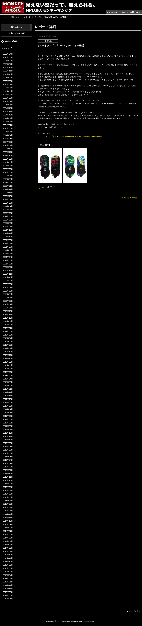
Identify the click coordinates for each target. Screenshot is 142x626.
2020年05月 (8, 294)
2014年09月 (8, 524)
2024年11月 (8, 111)
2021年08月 (8, 243)
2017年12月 (8, 392)
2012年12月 (8, 585)
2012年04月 (8, 599)
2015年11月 (8, 477)
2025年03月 (8, 98)
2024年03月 (8, 138)
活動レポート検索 (17, 33)
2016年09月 (8, 443)
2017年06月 (8, 413)
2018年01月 (8, 389)
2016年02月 (8, 467)
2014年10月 (8, 521)
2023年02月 (8, 182)
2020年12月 (8, 270)
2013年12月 (8, 555)
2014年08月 (8, 528)
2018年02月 (8, 386)
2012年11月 (8, 589)
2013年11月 (8, 558)
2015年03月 (8, 504)
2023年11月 (8, 152)
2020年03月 (8, 301)
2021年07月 (8, 247)
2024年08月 (8, 122)
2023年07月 (8, 165)
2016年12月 (8, 433)
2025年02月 (8, 101)
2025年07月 (8, 84)
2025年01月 (8, 105)
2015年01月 (8, 511)
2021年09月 (8, 240)
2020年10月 (8, 277)
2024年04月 (8, 135)
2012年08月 (8, 592)
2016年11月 (8, 436)
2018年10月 (8, 358)
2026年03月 (8, 57)
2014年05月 (8, 538)
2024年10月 (8, 115)
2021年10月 (8, 237)
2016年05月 (8, 457)
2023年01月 (8, 186)
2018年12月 (8, 352)
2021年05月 (8, 253)
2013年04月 (8, 575)
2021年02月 (8, 264)
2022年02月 (8, 223)
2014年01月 (8, 551)
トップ (6, 17)
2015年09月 (8, 484)
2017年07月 (8, 409)
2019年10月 (8, 318)
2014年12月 (8, 514)
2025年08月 (8, 81)
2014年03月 (8, 545)
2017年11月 (8, 396)
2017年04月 (8, 419)
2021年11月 (8, 233)
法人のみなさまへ (113, 12)
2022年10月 (8, 196)
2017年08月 (8, 406)
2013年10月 (8, 561)
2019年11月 (8, 314)
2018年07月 (8, 369)
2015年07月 (8, 490)
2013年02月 (8, 578)
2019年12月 (8, 311)
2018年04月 (8, 379)
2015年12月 (8, 474)
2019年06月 (8, 331)
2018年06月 (8, 372)
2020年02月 (8, 304)
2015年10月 (8, 480)
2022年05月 (8, 213)
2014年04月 (8, 541)
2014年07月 (8, 531)
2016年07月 (8, 450)
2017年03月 (8, 423)
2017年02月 (8, 426)
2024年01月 (8, 145)
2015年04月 (8, 501)
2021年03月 (8, 260)
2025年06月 (8, 88)
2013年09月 (8, 565)
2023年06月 (8, 169)
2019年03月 (8, 342)
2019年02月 (8, 345)
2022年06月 (8, 209)
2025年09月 (8, 78)
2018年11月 (8, 355)
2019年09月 (8, 321)
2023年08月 (8, 162)
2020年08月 (8, 284)
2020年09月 (8, 281)
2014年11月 (8, 517)
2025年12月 (8, 67)
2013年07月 (8, 572)
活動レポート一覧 (129, 197)
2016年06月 (8, 453)
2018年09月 (8, 362)
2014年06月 (8, 534)
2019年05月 (8, 335)
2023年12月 (8, 149)
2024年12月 (8, 108)
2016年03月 (8, 463)
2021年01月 (8, 267)
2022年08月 (8, 203)
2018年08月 (8, 365)
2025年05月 (8, 91)
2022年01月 (8, 226)
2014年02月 (8, 548)
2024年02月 (8, 142)
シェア (41, 188)
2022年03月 (8, 220)
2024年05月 (8, 132)
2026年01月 (8, 64)
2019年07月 (8, 328)
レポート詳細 (11, 41)
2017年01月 (8, 430)
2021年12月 (8, 230)
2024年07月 (8, 125)
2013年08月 (8, 568)
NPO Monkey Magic (69, 621)
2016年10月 (8, 440)
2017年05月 (8, 416)
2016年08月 (8, 446)
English (125, 12)
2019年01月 (8, 348)
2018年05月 (8, 375)
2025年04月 (8, 94)
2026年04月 (8, 54)
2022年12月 (8, 189)
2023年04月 (8, 176)
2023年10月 (8, 155)
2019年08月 (8, 325)
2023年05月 (8, 172)
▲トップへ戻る (133, 611)
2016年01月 (8, 470)
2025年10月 (8, 74)
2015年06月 (8, 494)
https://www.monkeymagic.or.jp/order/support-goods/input (78, 136)
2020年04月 (8, 298)
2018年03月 (8, 382)
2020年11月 (8, 274)
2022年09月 (8, 199)
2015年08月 (8, 487)
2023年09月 (8, 159)
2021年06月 (8, 250)
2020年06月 (8, 291)
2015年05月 (8, 497)
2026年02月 (8, 61)
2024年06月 (8, 128)
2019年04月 (8, 338)
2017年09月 (8, 402)
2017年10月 (8, 399)
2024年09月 (8, 118)
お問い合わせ (135, 12)
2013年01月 (8, 582)
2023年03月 (8, 179)
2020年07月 (8, 287)
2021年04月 (8, 257)
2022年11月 (8, 193)
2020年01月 (8, 308)
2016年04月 (8, 460)
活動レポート (17, 17)
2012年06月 (8, 595)
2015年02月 (8, 507)
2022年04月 (8, 216)
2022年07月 (8, 206)
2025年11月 (8, 71)
